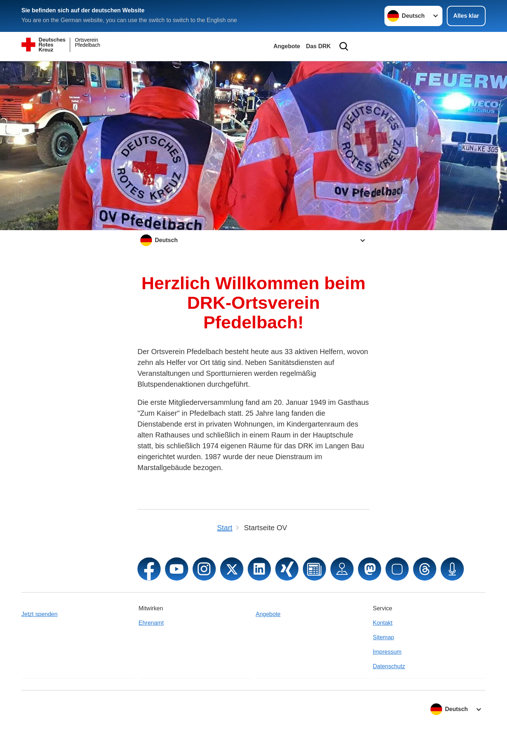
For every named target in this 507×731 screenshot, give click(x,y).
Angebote (286, 46)
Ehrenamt (151, 623)
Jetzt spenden (39, 614)
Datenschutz (389, 666)
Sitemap (383, 637)
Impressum (387, 652)
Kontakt (382, 623)
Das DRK (318, 46)
